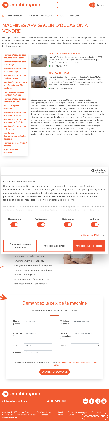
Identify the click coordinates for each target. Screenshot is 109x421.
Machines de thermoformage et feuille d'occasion (14, 136)
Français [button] (101, 5)
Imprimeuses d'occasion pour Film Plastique (13, 93)
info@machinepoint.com (14, 401)
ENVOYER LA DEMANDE (54, 371)
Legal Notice (61, 413)
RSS (38, 412)
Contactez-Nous (94, 416)
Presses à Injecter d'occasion (11, 107)
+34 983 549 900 (55, 401)
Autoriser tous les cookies (89, 246)
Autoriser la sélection (54, 246)
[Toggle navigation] (49, 5)
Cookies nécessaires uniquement (20, 246)
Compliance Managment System (77, 413)
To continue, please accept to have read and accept (56, 363)
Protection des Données (46, 413)
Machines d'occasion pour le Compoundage (14, 70)
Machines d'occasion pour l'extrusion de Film (14, 100)
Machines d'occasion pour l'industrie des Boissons (14, 56)
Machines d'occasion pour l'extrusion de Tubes (14, 114)
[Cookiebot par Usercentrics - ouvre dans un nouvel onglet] (93, 171)
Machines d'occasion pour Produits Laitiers (14, 77)
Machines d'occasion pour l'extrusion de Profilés (14, 121)
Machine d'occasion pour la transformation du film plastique (15, 85)
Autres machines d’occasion (10, 151)
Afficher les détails (90, 235)
